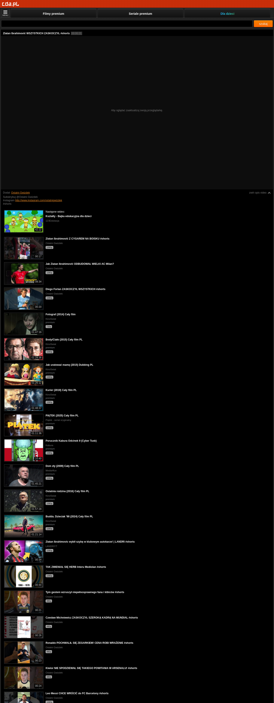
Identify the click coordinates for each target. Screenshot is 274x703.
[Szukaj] (127, 23)
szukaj (263, 23)
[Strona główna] (10, 4)
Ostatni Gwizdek (20, 192)
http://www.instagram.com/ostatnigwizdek (38, 200)
